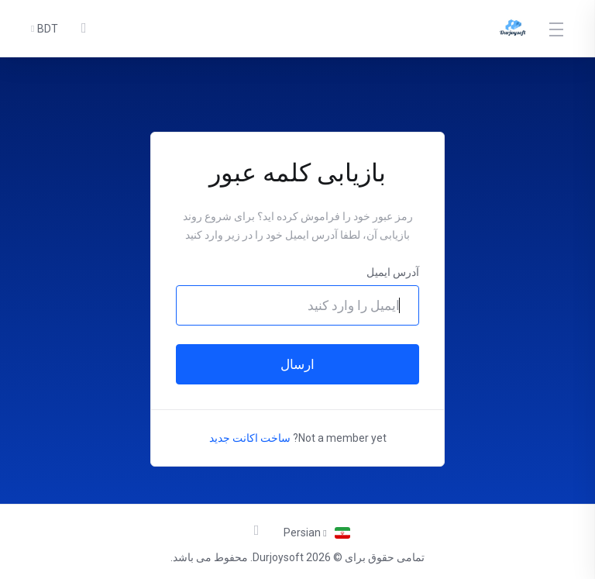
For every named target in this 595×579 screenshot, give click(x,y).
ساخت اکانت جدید (250, 438)
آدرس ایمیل (392, 272)
